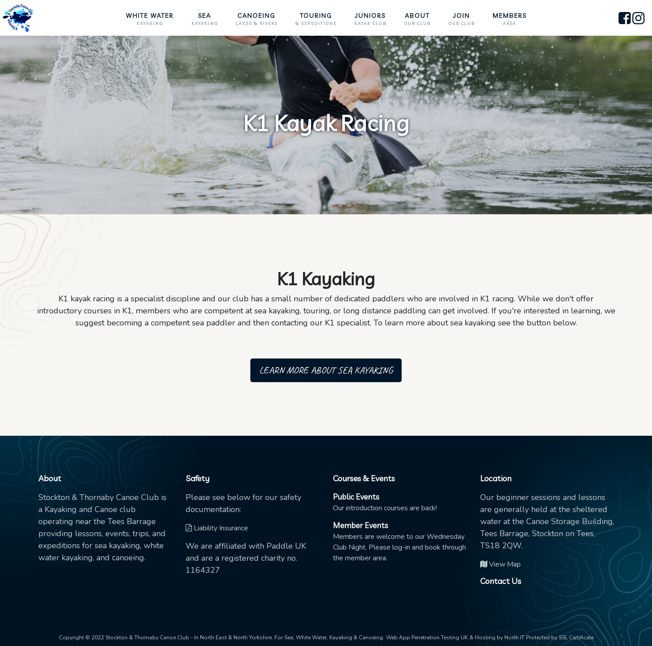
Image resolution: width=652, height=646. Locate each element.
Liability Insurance (217, 528)
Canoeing (257, 19)
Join (462, 19)
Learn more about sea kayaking (326, 370)
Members (510, 19)
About (417, 19)
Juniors (370, 19)
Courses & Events (364, 478)
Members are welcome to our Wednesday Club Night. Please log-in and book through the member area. (399, 542)
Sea (204, 19)
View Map (500, 564)
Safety (197, 478)
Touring (315, 19)
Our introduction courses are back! (385, 502)
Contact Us (500, 581)
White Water (150, 19)
